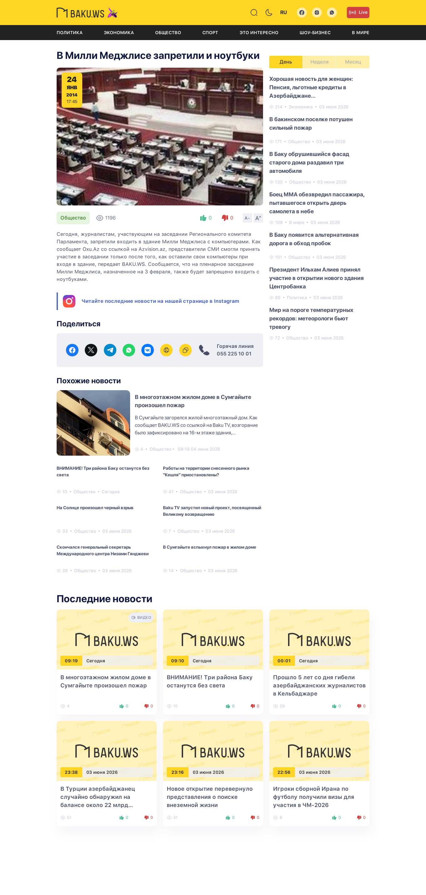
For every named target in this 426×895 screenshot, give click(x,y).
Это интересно (259, 32)
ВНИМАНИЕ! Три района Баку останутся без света (103, 471)
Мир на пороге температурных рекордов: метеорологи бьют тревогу (311, 318)
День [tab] (286, 62)
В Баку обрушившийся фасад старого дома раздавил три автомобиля (309, 162)
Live (358, 12)
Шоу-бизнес (315, 32)
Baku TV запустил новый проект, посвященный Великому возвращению (212, 511)
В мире (360, 32)
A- (247, 217)
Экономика (119, 32)
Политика (70, 32)
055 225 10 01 (234, 354)
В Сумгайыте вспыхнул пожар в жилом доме (209, 547)
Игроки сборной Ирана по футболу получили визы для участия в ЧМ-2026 (313, 796)
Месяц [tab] (353, 62)
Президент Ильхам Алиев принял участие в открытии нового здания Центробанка (316, 278)
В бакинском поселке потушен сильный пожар (311, 123)
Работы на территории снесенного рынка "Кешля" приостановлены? (206, 471)
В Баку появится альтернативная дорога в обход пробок (314, 238)
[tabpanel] (319, 208)
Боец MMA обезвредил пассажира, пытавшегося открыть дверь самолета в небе (316, 203)
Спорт (210, 32)
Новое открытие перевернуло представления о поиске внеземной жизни (210, 796)
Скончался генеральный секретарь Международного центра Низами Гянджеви (103, 550)
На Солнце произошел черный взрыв (95, 507)
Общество (168, 32)
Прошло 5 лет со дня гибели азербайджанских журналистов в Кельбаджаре (319, 685)
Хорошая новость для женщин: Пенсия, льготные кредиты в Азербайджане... (311, 87)
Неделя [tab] (319, 62)
